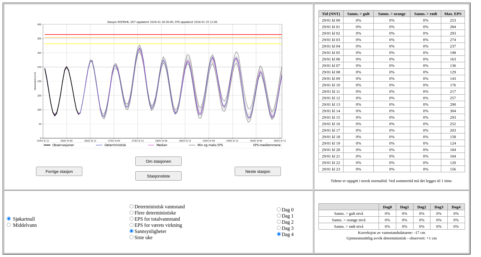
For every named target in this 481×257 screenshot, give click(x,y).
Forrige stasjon (59, 171)
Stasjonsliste (158, 176)
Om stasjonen (158, 161)
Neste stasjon (257, 171)
